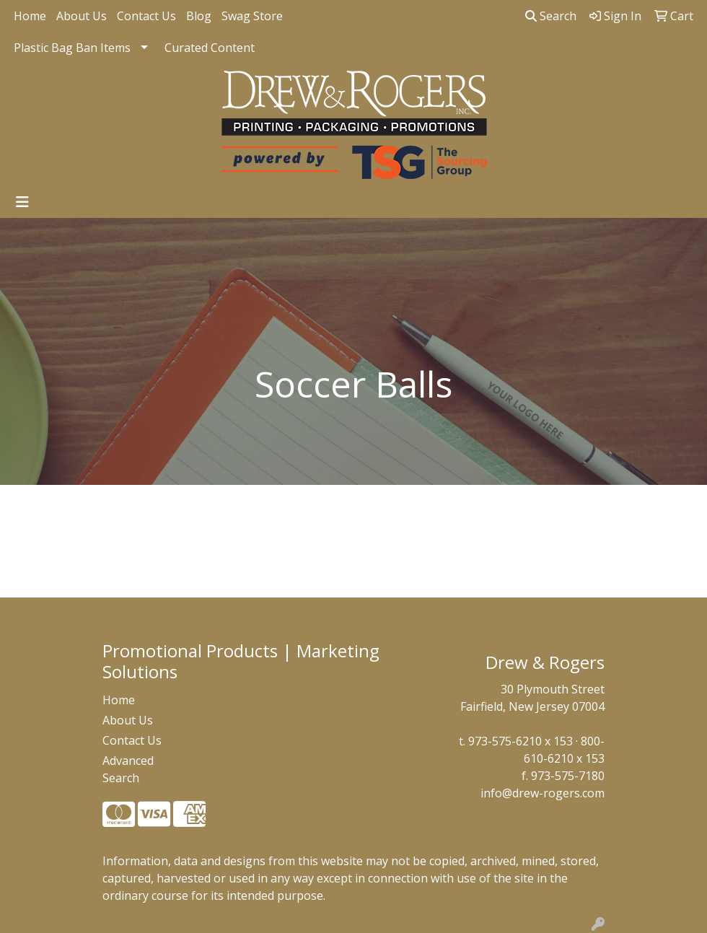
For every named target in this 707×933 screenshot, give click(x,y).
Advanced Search (128, 769)
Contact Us (146, 16)
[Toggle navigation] (22, 202)
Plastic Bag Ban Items (72, 48)
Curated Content (209, 48)
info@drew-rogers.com (542, 793)
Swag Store (252, 16)
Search (550, 16)
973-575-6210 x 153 (520, 741)
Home (30, 16)
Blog (198, 16)
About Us (81, 16)
